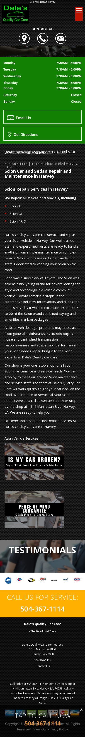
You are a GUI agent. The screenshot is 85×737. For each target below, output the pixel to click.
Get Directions (23, 134)
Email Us (19, 117)
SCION (40, 152)
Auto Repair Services (42, 631)
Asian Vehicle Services (22, 438)
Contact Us (43, 666)
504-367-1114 (16, 163)
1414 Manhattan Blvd (48, 163)
